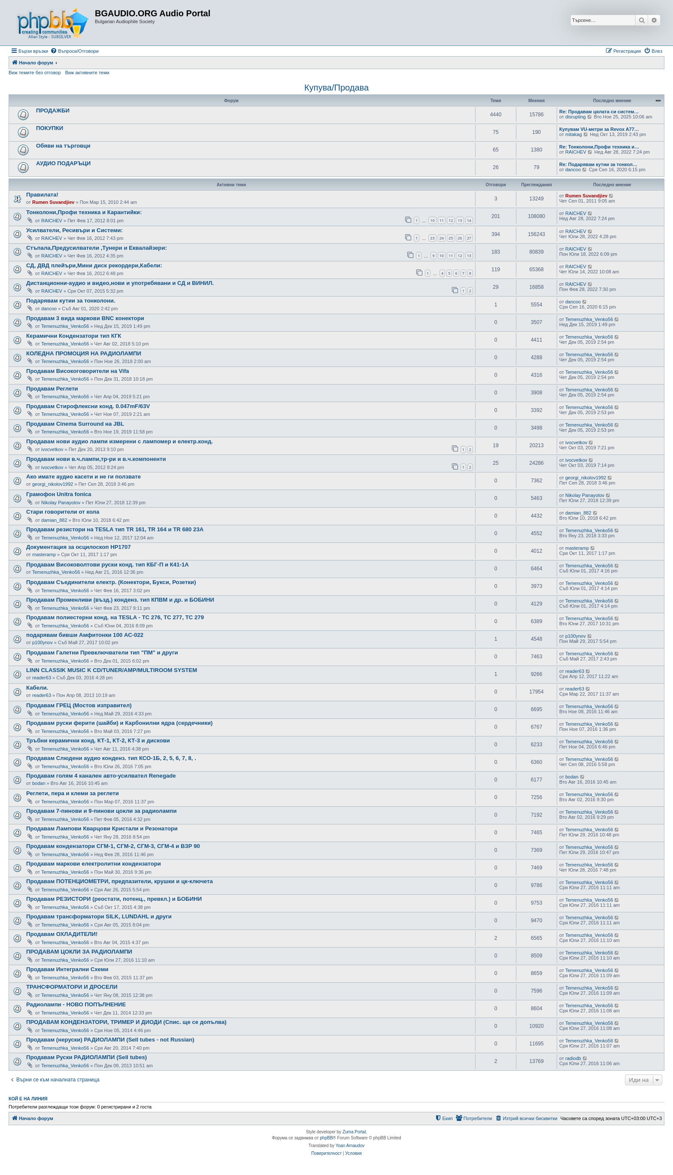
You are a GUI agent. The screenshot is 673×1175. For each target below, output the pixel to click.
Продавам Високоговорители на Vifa (77, 371)
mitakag (573, 134)
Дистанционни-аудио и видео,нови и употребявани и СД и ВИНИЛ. (120, 283)
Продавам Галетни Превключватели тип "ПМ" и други (102, 652)
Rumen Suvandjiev (53, 202)
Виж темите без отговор (35, 72)
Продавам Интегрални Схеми (67, 969)
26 (460, 238)
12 (451, 220)
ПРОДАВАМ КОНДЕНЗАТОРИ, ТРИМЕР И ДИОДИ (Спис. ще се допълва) (126, 1022)
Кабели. (37, 687)
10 (432, 220)
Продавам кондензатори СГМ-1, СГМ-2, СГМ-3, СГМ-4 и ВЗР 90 (113, 846)
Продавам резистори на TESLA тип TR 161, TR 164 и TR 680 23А (114, 529)
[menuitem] (74, 51)
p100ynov (42, 642)
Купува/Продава (336, 87)
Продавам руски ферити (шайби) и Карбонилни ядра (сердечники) (119, 723)
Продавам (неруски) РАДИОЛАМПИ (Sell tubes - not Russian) (110, 1039)
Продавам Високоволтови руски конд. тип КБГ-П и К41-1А (107, 564)
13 (460, 220)
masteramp (44, 554)
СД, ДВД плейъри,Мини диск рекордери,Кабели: (94, 265)
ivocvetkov (52, 449)
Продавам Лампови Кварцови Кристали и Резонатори (102, 828)
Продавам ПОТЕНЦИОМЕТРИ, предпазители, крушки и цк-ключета (119, 881)
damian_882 (54, 520)
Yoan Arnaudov (350, 1145)
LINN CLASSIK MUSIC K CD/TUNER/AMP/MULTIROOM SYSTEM (111, 670)
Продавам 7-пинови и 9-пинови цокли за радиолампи (101, 811)
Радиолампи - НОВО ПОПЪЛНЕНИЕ (76, 1004)
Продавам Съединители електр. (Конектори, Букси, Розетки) (111, 582)
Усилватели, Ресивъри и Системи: (74, 230)
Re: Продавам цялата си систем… (599, 111)
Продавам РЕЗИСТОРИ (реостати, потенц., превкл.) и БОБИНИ (114, 899)
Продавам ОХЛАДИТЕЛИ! (61, 934)
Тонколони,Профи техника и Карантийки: (84, 212)
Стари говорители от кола (62, 512)
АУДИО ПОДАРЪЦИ (63, 163)
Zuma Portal (354, 1132)
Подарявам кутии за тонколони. (70, 300)
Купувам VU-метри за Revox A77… (599, 129)
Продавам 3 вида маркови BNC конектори (85, 318)
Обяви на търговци (63, 145)
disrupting (575, 116)
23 (432, 238)
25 (451, 238)
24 (442, 238)
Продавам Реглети (52, 388)
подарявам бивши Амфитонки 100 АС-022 (84, 635)
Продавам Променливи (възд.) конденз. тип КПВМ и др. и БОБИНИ (120, 600)
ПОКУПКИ (49, 128)
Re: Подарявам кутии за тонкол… (598, 164)
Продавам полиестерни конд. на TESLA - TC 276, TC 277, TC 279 (115, 617)
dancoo (573, 169)
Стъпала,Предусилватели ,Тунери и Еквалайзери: (96, 248)
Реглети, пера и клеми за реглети (72, 793)
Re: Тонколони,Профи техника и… (599, 146)
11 (442, 220)
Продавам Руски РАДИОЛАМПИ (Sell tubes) (86, 1057)
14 (469, 220)
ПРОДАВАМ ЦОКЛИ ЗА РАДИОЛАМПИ (79, 951)
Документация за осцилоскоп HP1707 (78, 547)
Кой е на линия (28, 1098)
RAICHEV (575, 151)
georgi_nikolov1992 (52, 484)
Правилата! (42, 194)
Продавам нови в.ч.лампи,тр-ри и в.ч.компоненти (96, 459)
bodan (38, 783)
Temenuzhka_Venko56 (65, 326)
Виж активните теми (87, 72)
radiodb (573, 1058)
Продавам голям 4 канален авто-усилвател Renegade (101, 775)
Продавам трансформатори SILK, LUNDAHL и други (99, 916)
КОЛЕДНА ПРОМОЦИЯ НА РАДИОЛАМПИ (83, 353)
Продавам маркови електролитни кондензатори (93, 863)
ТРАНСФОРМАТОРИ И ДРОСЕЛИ (72, 987)
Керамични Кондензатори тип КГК (73, 336)
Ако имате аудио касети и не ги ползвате (83, 476)
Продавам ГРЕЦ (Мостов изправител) (79, 705)
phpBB (326, 1138)
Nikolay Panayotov (60, 502)
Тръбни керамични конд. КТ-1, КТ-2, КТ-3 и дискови (98, 740)
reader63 (41, 677)
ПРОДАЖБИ (53, 110)
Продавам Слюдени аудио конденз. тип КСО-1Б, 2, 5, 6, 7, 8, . (111, 758)
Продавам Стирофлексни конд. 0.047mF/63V (88, 406)
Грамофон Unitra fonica (58, 494)
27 (469, 238)
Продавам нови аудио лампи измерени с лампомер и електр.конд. (119, 441)
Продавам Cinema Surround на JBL (75, 424)
